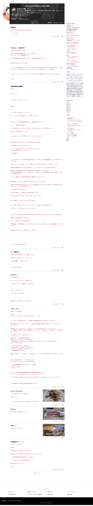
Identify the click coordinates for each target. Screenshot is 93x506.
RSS (68, 140)
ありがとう (69, 50)
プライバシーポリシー (32, 494)
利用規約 (40, 494)
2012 (68, 107)
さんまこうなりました (17, 391)
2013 (68, 105)
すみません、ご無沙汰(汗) (18, 48)
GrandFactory (70, 118)
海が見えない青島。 (22, 9)
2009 (68, 112)
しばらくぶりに (15, 308)
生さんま (13, 409)
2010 (68, 110)
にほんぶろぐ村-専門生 (72, 135)
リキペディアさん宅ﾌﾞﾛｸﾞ (72, 124)
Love (55, 22)
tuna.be (46, 489)
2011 (68, 109)
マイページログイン (71, 491)
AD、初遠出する (15, 252)
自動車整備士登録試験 (17, 86)
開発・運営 (69, 494)
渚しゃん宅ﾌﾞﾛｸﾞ (70, 128)
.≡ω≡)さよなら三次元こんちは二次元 (37, 6)
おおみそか (14, 275)
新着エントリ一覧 (31, 491)
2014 (68, 104)
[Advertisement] (37, 41)
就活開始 (13, 27)
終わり (68, 55)
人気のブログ (50, 491)
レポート (68, 59)
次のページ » (37, 473)
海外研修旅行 (69, 67)
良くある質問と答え (12, 494)
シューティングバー (71, 48)
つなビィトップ (11, 491)
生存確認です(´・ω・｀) (17, 442)
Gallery (50, 22)
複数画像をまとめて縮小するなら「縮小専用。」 (12, 500)
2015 (68, 102)
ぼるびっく (14, 425)
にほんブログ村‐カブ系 (72, 134)
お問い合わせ (50, 494)
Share (61, 22)
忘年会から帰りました (71, 63)
